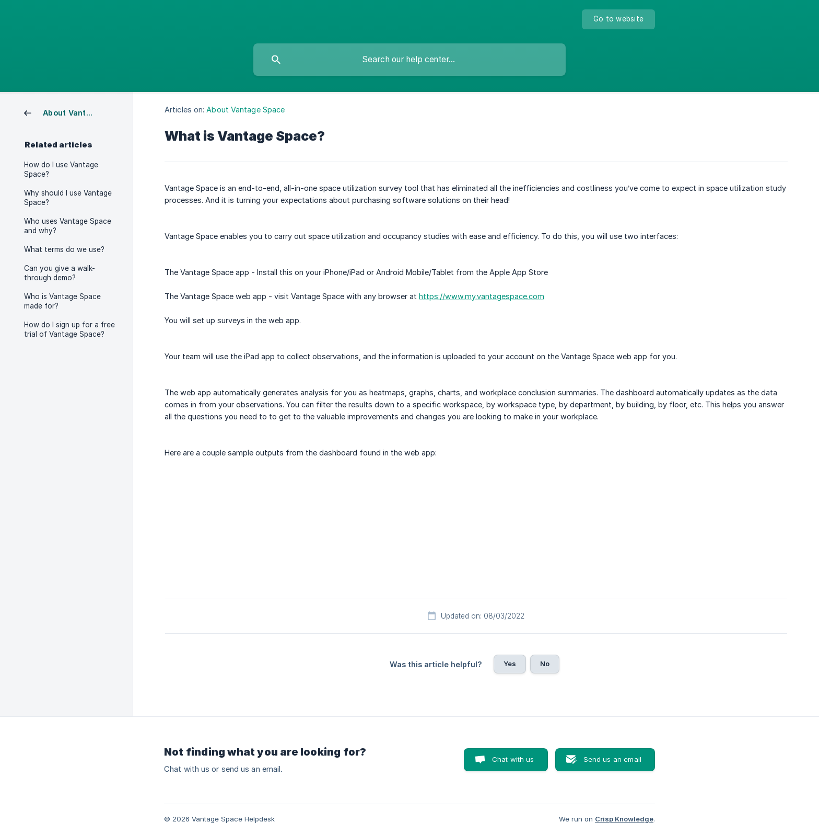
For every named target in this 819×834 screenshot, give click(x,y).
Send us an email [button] (612, 759)
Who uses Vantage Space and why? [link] (67, 226)
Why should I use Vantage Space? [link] (68, 198)
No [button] (544, 663)
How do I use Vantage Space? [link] (61, 169)
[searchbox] (409, 59)
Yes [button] (510, 663)
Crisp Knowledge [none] (624, 819)
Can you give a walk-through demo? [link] (59, 273)
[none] (618, 19)
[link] (63, 112)
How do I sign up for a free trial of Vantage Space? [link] (69, 329)
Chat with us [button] (513, 759)
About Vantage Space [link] (245, 109)
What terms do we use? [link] (64, 249)
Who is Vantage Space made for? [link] (62, 301)
